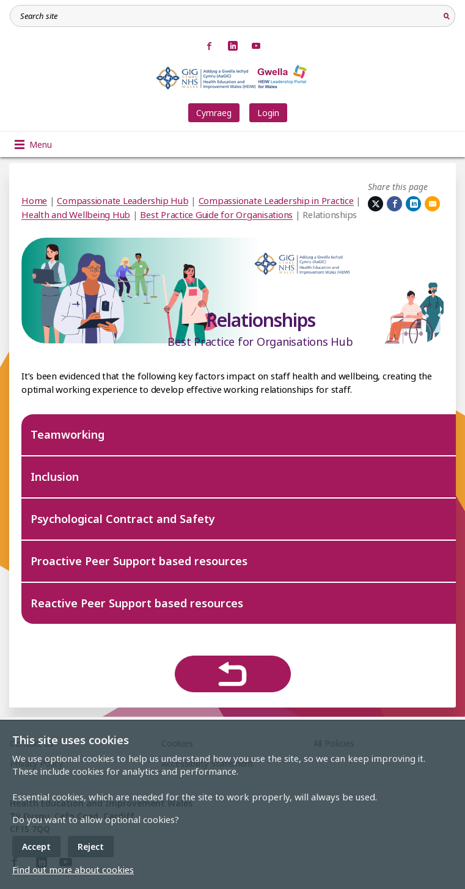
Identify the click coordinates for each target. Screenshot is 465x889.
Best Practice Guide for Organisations (216, 214)
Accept (36, 846)
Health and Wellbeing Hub (75, 214)
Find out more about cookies (73, 869)
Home (34, 200)
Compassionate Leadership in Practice (276, 200)
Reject (91, 846)
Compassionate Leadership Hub (122, 200)
